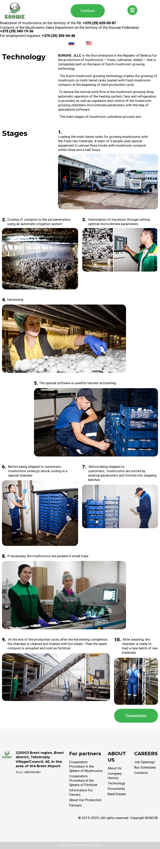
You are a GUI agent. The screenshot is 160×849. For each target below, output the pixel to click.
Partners (75, 805)
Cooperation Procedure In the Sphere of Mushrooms (86, 766)
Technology (116, 783)
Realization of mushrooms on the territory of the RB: (58, 23)
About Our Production (85, 800)
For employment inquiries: (37, 36)
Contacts (141, 773)
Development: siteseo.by (80, 845)
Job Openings (144, 762)
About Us (114, 768)
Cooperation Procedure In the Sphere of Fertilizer (83, 780)
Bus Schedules (145, 767)
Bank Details (117, 794)
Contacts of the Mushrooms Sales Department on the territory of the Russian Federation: (70, 29)
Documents (116, 789)
